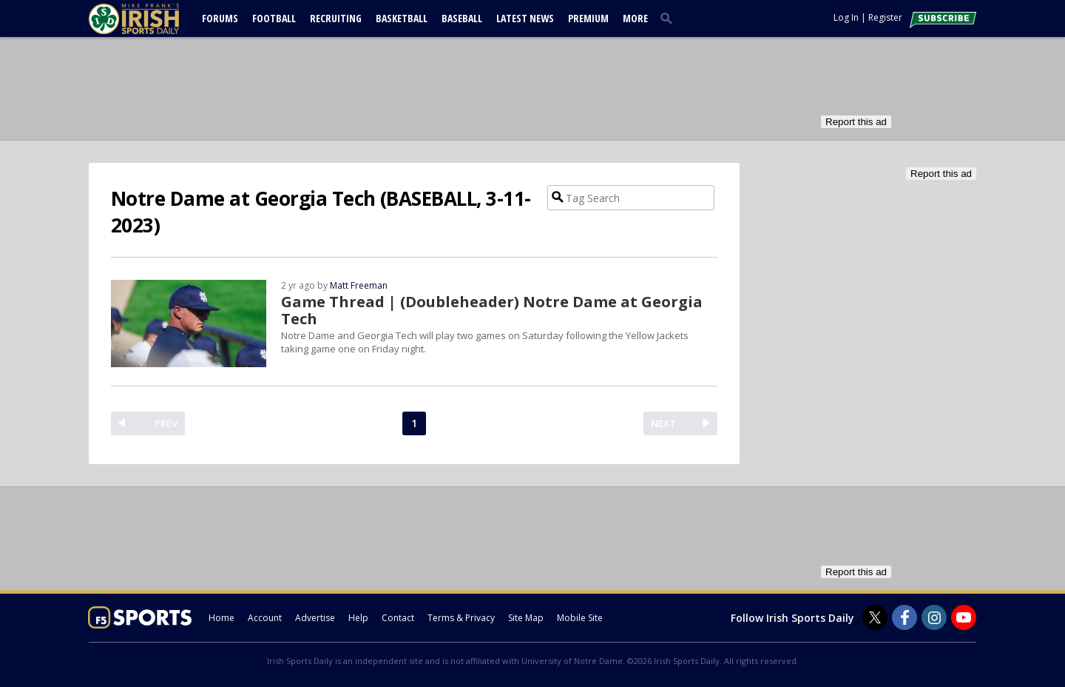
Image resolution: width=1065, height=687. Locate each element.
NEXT (663, 423)
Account (265, 617)
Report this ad (856, 121)
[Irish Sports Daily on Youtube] (963, 617)
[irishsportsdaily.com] (151, 19)
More (635, 18)
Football (274, 18)
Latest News (525, 18)
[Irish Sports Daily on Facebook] (904, 617)
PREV (166, 423)
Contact (398, 617)
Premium (588, 18)
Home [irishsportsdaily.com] (221, 617)
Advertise (315, 617)
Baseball (462, 18)
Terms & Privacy (461, 617)
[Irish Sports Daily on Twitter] (875, 617)
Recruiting (336, 18)
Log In (846, 17)
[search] (669, 17)
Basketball (401, 18)
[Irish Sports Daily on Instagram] (934, 617)
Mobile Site (580, 617)
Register (885, 17)
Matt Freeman (359, 285)
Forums (220, 18)
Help (358, 617)
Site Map (526, 617)
